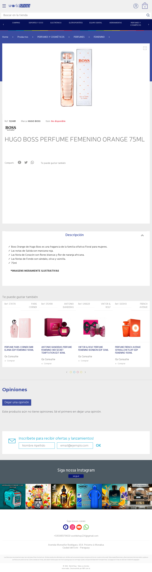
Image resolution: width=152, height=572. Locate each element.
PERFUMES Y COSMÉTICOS (50, 37)
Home (5, 37)
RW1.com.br (86, 568)
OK (98, 446)
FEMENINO (99, 37)
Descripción (104, 235)
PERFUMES (79, 37)
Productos (23, 37)
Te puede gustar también (53, 163)
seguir (76, 476)
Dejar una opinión (16, 402)
